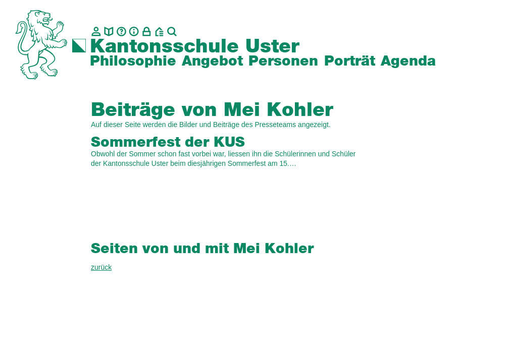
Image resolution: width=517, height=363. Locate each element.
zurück (101, 267)
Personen (283, 61)
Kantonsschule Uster (194, 46)
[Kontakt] (96, 31)
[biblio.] (108, 31)
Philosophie (133, 61)
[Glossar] (121, 31)
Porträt (349, 61)
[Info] (134, 31)
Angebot (212, 61)
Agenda (408, 61)
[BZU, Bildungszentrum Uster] (159, 31)
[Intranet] (146, 31)
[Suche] (172, 31)
